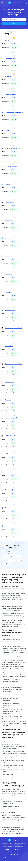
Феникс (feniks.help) (10, 94)
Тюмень (5, 563)
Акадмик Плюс (9, 346)
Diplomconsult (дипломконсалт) (14, 112)
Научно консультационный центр (14, 364)
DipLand (7, 130)
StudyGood (8, 76)
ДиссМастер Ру (9, 238)
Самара (20, 560)
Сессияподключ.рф (10, 202)
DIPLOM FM (8, 274)
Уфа (4, 560)
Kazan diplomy (8, 526)
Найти (14, 23)
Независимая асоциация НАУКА (13, 328)
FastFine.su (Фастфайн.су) (12, 166)
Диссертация (8, 508)
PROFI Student (9, 454)
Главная (7, 849)
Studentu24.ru (8, 256)
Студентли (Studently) (11, 58)
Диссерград (8, 292)
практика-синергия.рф (11, 310)
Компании (7, 852)
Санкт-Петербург (15, 557)
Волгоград (12, 560)
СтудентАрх (8, 472)
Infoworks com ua (9, 382)
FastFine (7, 40)
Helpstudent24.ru (9, 220)
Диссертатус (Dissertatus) (12, 490)
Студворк (7, 184)
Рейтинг (16, 849)
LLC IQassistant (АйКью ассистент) (14, 436)
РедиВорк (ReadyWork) (11, 418)
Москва (5, 557)
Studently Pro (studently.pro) (12, 148)
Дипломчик (8, 400)
